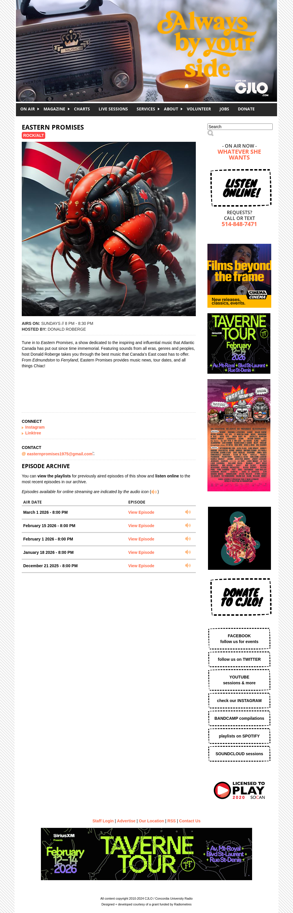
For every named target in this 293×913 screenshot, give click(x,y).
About (171, 109)
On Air (27, 109)
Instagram (35, 427)
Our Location (151, 821)
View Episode (141, 512)
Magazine (54, 109)
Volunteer (199, 109)
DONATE (246, 109)
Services (146, 109)
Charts (82, 109)
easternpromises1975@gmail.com (60, 454)
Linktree (33, 433)
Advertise (126, 821)
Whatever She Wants (239, 155)
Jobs (224, 109)
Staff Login (103, 821)
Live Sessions (113, 109)
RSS (171, 821)
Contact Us (189, 821)
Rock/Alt (33, 135)
